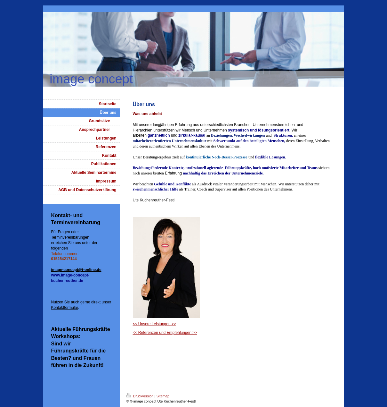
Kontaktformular (64, 307)
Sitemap (163, 396)
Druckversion (140, 396)
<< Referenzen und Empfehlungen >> (165, 332)
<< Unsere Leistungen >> (154, 324)
